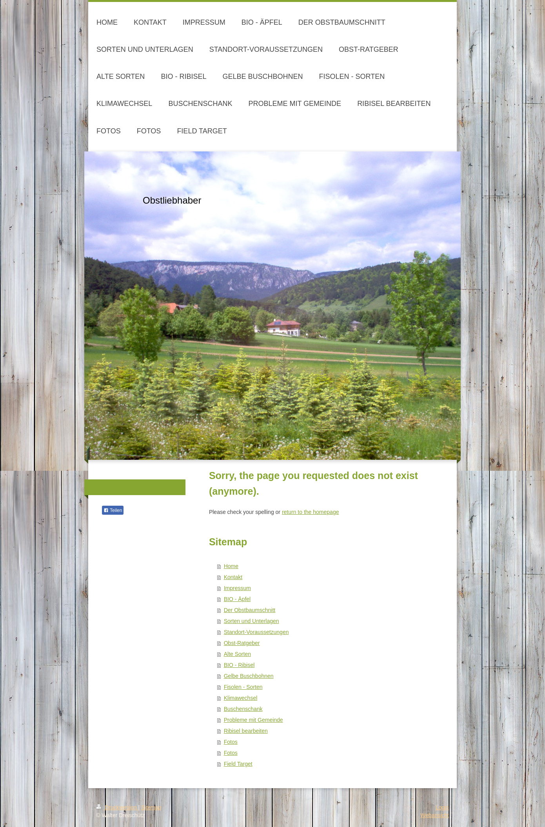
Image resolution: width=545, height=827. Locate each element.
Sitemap (151, 807)
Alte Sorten (237, 654)
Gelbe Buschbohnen (249, 676)
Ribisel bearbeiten (246, 731)
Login (442, 807)
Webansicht (434, 815)
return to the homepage (310, 512)
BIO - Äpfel (237, 599)
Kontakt (233, 577)
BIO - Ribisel (239, 665)
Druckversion (117, 807)
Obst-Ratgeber (242, 643)
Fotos (231, 742)
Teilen (113, 510)
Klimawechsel (241, 698)
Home (231, 566)
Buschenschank (243, 709)
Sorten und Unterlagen (251, 621)
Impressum (237, 588)
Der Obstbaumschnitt (250, 610)
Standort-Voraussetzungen (256, 632)
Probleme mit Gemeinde (253, 720)
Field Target (238, 764)
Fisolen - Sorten (243, 687)
